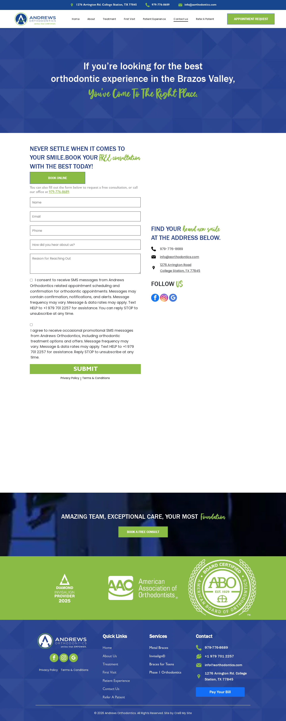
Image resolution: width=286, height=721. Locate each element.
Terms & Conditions (96, 378)
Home (107, 648)
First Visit (109, 673)
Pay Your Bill (220, 692)
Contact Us (111, 689)
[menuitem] (75, 19)
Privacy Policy (70, 378)
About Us (110, 656)
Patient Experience (116, 681)
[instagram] (164, 298)
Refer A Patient (114, 698)
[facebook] (155, 298)
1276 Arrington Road (175, 265)
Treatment (110, 665)
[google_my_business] (173, 298)
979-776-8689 (59, 192)
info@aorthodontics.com (179, 257)
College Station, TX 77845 (180, 270)
